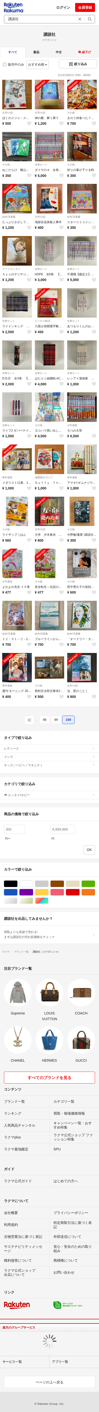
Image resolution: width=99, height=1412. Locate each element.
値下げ (84, 52)
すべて (12, 52)
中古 (59, 52)
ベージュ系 (79, 884)
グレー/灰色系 (48, 884)
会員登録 (85, 7)
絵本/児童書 (8, 216)
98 (44, 720)
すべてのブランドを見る (49, 1078)
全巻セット (41, 164)
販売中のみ (13, 64)
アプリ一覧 (60, 1362)
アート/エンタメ (11, 269)
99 (56, 720)
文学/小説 (7, 112)
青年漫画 (7, 477)
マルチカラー (48, 901)
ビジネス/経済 (42, 321)
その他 (71, 112)
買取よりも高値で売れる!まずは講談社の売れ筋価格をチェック (49, 934)
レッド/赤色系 (79, 892)
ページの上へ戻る (49, 1382)
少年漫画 (72, 425)
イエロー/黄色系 (48, 892)
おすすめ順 (37, 64)
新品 (36, 52)
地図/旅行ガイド (44, 477)
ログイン (63, 7)
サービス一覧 (12, 1362)
